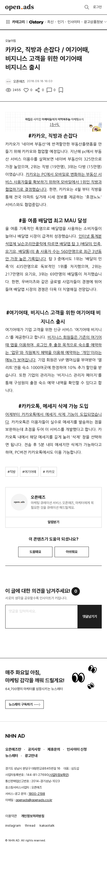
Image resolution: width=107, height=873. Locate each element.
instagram (13, 825)
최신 (50, 22)
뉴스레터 (11, 756)
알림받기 (53, 522)
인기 (60, 22)
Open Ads (19, 7)
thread (30, 825)
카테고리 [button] (15, 21)
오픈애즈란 (13, 749)
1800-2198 (36, 794)
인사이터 (73, 22)
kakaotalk (47, 825)
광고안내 (31, 756)
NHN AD (15, 736)
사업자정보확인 (59, 775)
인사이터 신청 (77, 749)
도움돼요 (35, 552)
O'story (36, 22)
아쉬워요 (71, 552)
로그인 (97, 7)
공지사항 (34, 749)
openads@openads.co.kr (34, 800)
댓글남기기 (89, 616)
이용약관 (11, 816)
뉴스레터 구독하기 (24, 704)
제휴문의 (53, 749)
